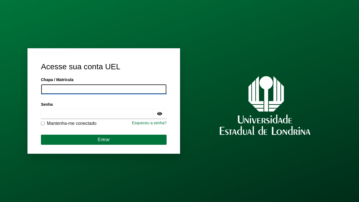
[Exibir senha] (160, 114)
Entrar (104, 139)
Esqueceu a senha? (149, 123)
